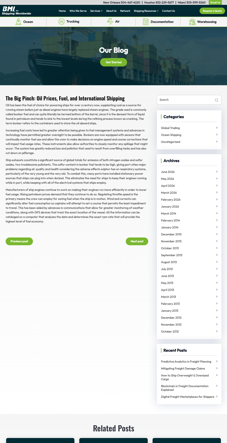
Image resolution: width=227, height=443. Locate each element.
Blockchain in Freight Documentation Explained (184, 388)
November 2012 (171, 324)
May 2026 (167, 179)
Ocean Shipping (171, 135)
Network (125, 10)
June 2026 (168, 172)
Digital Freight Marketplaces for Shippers (187, 397)
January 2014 (169, 227)
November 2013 (171, 241)
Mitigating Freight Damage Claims (183, 368)
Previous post (19, 241)
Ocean (28, 22)
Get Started (113, 62)
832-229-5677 (165, 2)
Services (95, 10)
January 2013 (169, 311)
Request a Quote (212, 10)
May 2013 (167, 283)
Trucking (72, 21)
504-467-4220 (130, 2)
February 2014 (170, 220)
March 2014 (168, 213)
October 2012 (170, 331)
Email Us (215, 2)
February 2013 (170, 304)
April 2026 (168, 186)
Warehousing (207, 22)
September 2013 (171, 255)
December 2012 (171, 317)
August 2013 (169, 262)
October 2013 (170, 248)
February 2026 (170, 199)
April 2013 (167, 290)
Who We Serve (78, 10)
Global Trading (170, 128)
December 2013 (171, 234)
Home (62, 10)
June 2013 (167, 276)
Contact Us (168, 10)
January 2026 (170, 206)
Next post (137, 241)
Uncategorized (170, 142)
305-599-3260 (196, 2)
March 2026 (169, 193)
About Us (111, 10)
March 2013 (168, 297)
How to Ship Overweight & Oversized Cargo (185, 377)
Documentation (162, 22)
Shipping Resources (145, 10)
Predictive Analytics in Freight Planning (186, 361)
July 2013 (167, 269)
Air (117, 21)
